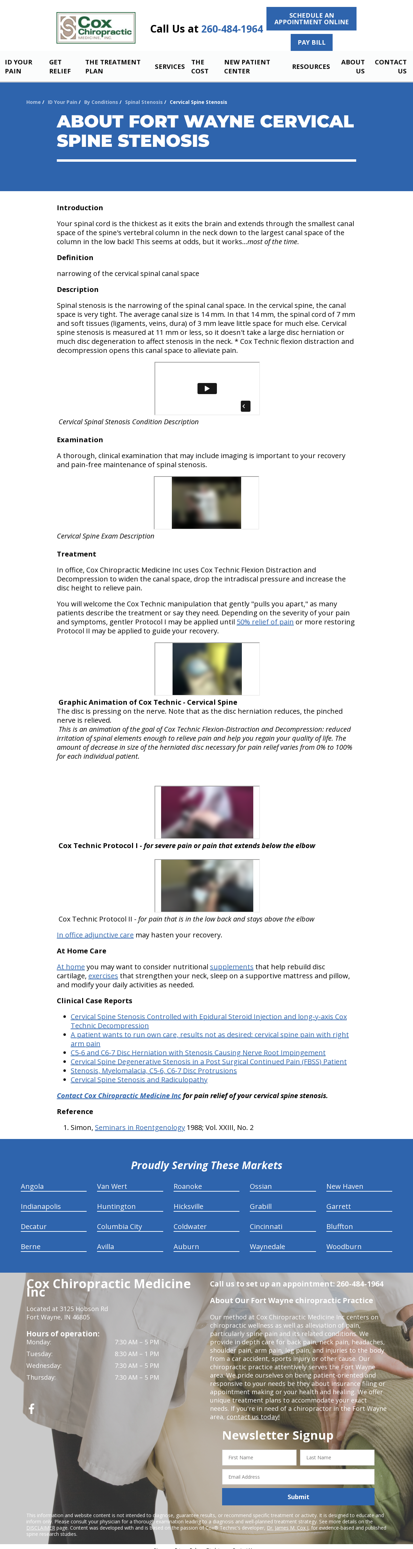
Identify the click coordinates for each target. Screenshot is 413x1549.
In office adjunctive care (95, 929)
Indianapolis (41, 1200)
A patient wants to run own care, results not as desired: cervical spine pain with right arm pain (210, 1033)
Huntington (116, 1200)
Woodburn (344, 1240)
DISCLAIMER (40, 1522)
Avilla (105, 1240)
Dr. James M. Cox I (287, 1522)
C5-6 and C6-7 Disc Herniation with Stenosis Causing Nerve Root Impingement (198, 1046)
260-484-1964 (232, 29)
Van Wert (112, 1180)
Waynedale (267, 1240)
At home (71, 960)
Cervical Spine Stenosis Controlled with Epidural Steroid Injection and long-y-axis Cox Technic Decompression (209, 1015)
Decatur (34, 1220)
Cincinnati (266, 1220)
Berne (31, 1240)
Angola (32, 1180)
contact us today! (252, 1411)
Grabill (261, 1200)
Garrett (338, 1200)
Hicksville (188, 1200)
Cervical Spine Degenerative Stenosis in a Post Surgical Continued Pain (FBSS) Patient (209, 1055)
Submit (298, 1491)
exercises (103, 969)
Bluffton (339, 1220)
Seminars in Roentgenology (140, 1121)
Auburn (186, 1240)
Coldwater (190, 1220)
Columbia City (119, 1220)
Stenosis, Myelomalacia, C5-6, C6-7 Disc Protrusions (154, 1064)
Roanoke (188, 1180)
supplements (232, 960)
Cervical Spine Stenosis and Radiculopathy (139, 1073)
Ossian (261, 1180)
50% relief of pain (265, 616)
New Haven (344, 1180)
